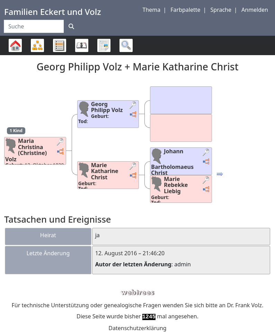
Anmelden (254, 10)
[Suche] (71, 26)
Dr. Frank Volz (244, 305)
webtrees (137, 292)
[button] (60, 142)
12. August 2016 (116, 253)
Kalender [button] (82, 45)
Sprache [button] (221, 10)
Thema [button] (152, 10)
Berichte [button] (104, 45)
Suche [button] (126, 45)
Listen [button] (59, 45)
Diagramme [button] (37, 45)
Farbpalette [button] (185, 10)
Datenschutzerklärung (137, 328)
